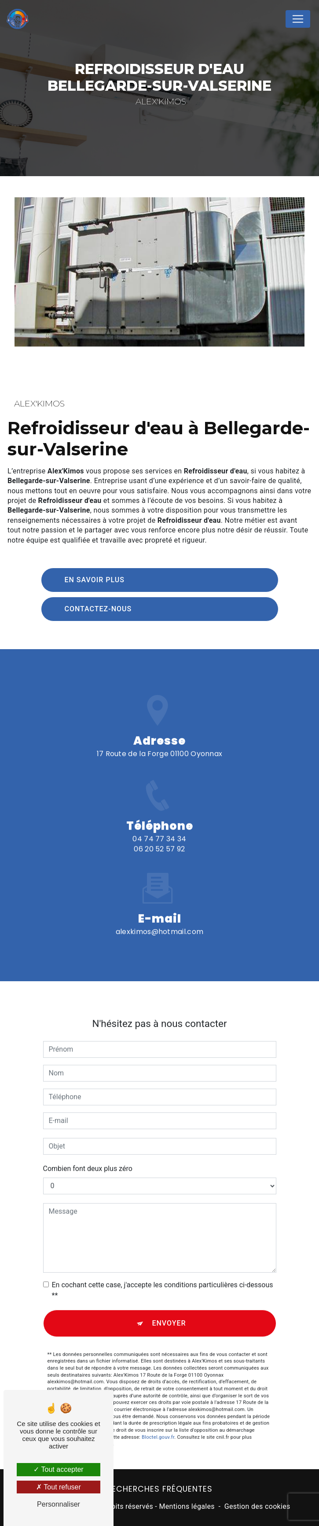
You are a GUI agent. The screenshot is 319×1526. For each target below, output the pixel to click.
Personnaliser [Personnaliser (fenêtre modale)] (58, 1504)
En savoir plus (95, 580)
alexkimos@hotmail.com (160, 922)
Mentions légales (186, 1506)
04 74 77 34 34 (159, 848)
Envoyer (169, 1313)
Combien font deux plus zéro (87, 1159)
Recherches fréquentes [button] (160, 1489)
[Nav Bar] (298, 19)
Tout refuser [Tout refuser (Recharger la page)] (58, 1487)
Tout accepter (58, 1469)
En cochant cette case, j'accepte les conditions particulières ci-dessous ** (162, 1280)
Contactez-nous (98, 609)
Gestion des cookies (257, 1506)
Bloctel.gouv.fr (158, 1427)
